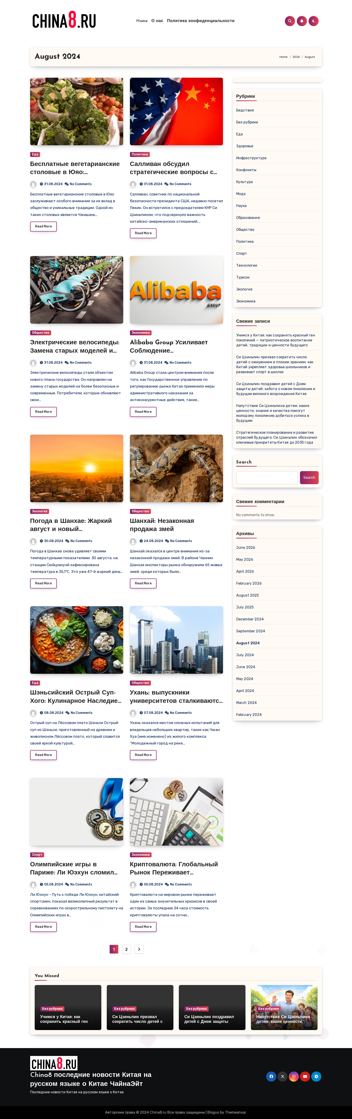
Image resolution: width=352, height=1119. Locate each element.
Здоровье (244, 146)
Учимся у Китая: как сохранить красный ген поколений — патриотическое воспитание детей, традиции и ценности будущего (275, 340)
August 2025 (247, 595)
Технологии (246, 265)
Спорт (37, 855)
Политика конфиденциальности (201, 21)
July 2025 (245, 607)
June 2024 (245, 667)
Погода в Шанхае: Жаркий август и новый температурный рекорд (71, 529)
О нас (157, 21)
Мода (241, 194)
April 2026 (245, 571)
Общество (40, 333)
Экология (39, 511)
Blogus (213, 1112)
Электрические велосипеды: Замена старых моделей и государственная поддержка (75, 351)
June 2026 (245, 547)
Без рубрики (247, 122)
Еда (35, 154)
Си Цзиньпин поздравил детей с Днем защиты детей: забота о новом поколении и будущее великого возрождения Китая (276, 389)
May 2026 (244, 559)
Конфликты (246, 170)
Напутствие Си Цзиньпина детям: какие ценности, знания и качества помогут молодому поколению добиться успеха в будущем (272, 413)
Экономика (141, 333)
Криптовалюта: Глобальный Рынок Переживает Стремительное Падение (174, 873)
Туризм (243, 277)
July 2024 (245, 655)
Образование (248, 218)
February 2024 (249, 715)
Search (244, 462)
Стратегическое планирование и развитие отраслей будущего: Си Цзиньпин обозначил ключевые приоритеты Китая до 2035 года (276, 437)
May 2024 (244, 679)
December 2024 (250, 619)
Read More (43, 226)
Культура (244, 182)
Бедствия (245, 110)
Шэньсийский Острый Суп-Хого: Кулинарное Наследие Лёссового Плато (74, 701)
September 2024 (250, 631)
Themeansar (235, 1112)
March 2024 (246, 703)
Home (142, 21)
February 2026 (249, 583)
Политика (140, 154)
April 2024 (245, 691)
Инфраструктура (251, 158)
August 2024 (248, 643)
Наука (241, 206)
